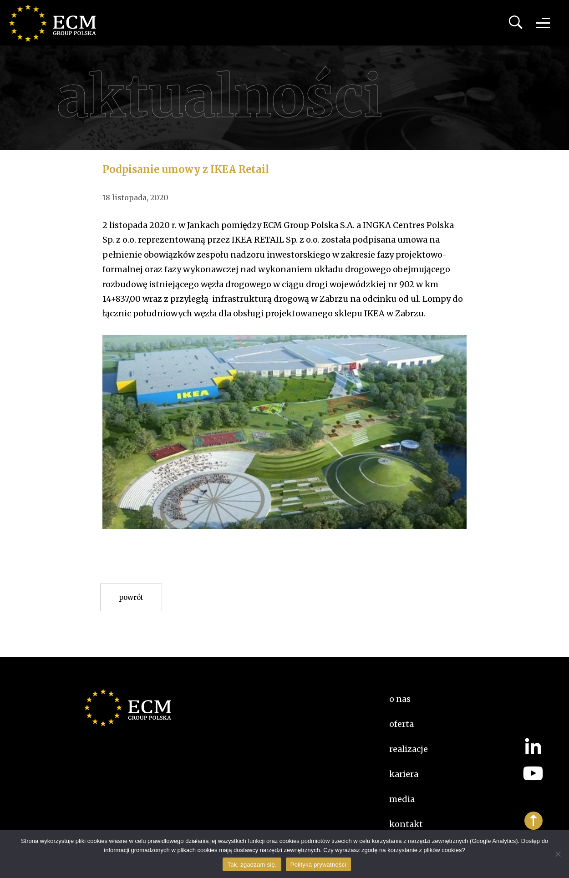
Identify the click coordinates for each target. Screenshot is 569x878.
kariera (403, 774)
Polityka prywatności (318, 864)
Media (402, 799)
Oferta (401, 724)
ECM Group (57, 23)
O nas (400, 699)
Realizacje (408, 749)
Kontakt (406, 824)
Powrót (131, 597)
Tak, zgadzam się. (251, 864)
